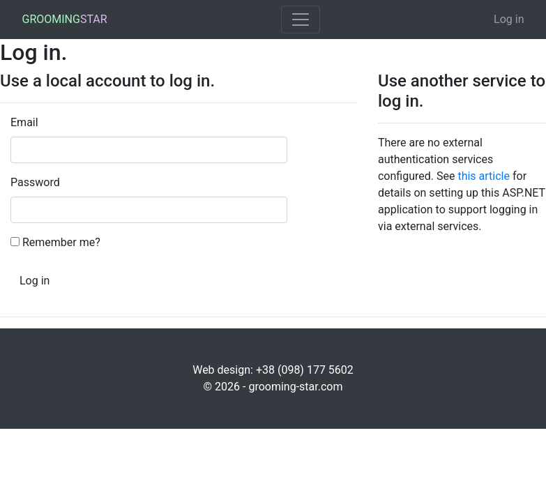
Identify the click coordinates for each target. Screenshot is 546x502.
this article (483, 176)
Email (24, 122)
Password (34, 182)
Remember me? (61, 242)
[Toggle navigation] (300, 19)
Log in (509, 19)
